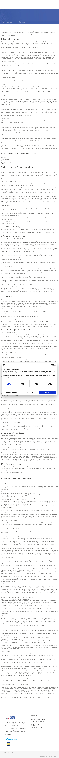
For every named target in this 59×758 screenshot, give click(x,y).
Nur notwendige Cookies (11, 392)
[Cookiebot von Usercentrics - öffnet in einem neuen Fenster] (50, 365)
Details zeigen (51, 388)
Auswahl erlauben (29, 392)
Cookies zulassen (47, 392)
